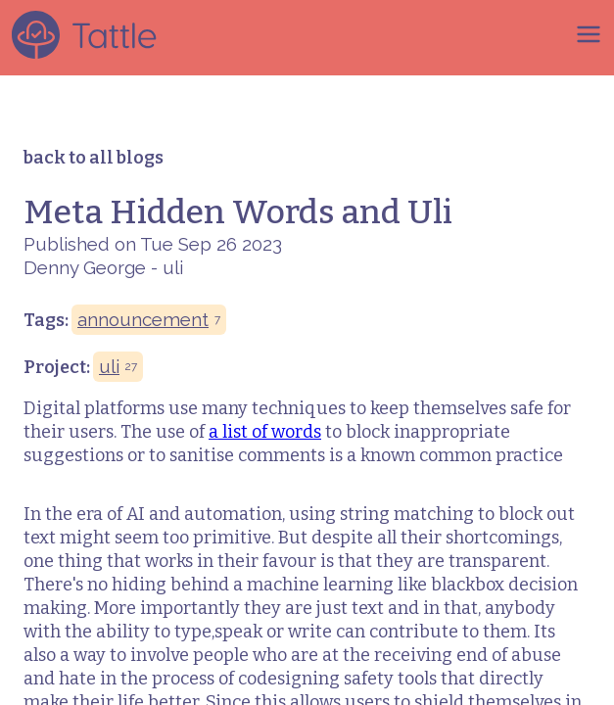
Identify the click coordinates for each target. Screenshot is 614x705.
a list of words (265, 432)
